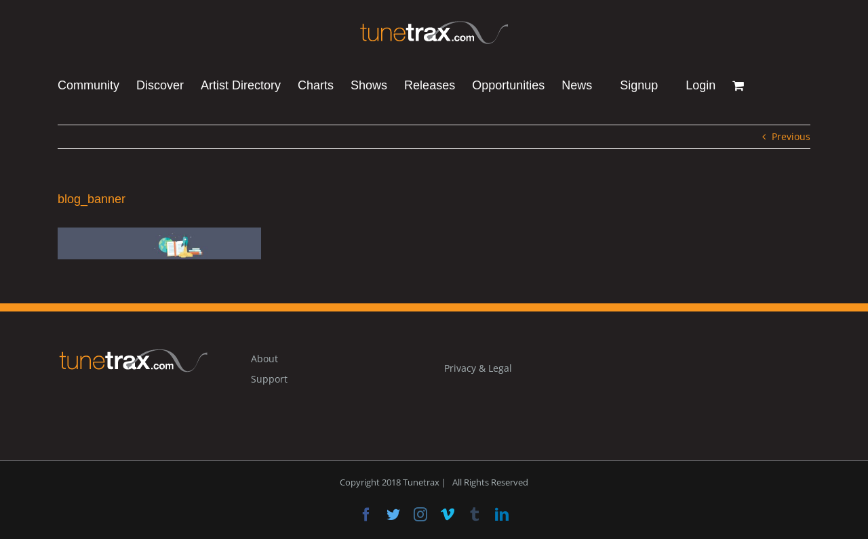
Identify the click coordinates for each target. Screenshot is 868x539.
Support (269, 378)
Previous (791, 136)
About (264, 358)
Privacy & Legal (478, 368)
